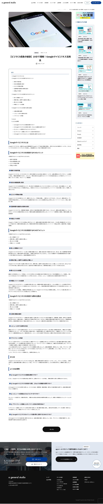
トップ (47, 477)
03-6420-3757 (13, 485)
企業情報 (75, 482)
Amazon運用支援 (60, 481)
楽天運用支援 (59, 480)
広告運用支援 (59, 487)
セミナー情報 (76, 489)
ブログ (87, 2)
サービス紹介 (60, 477)
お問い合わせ (87, 477)
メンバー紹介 (76, 480)
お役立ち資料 (76, 487)
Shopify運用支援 (60, 485)
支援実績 (75, 477)
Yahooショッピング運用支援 (62, 483)
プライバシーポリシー (89, 482)
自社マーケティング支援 (61, 489)
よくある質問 (76, 484)
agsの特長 (48, 480)
